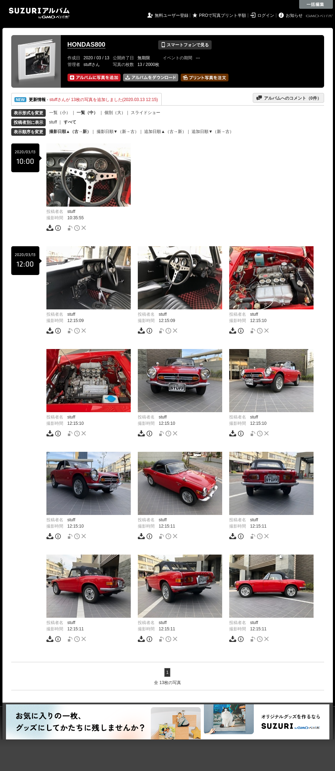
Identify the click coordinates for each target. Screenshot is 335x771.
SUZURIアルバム (39, 13)
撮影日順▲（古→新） (70, 131)
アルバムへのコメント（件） (288, 98)
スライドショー (145, 112)
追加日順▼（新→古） (213, 131)
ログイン (265, 15)
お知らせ (294, 15)
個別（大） (114, 112)
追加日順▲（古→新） (165, 131)
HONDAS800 (86, 44)
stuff (53, 122)
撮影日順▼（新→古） (118, 131)
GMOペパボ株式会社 (320, 16)
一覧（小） (59, 112)
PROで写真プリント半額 (222, 15)
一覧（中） (87, 112)
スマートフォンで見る (184, 44)
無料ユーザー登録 (171, 15)
